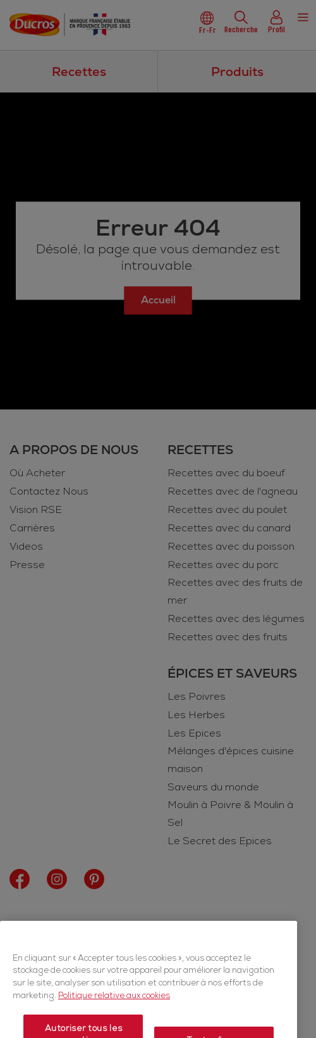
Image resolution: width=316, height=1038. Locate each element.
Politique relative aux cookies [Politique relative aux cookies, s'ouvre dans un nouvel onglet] (114, 1018)
